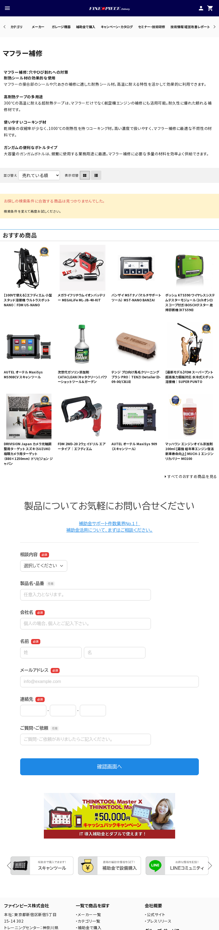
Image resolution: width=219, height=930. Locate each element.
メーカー (38, 26)
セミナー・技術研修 (151, 26)
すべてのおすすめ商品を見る (192, 476)
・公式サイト (155, 914)
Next (213, 26)
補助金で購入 (85, 26)
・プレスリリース (158, 921)
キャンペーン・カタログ (117, 26)
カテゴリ (16, 26)
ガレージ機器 (61, 26)
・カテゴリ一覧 (88, 921)
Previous (5, 26)
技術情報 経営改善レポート (190, 26)
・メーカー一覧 (88, 914)
